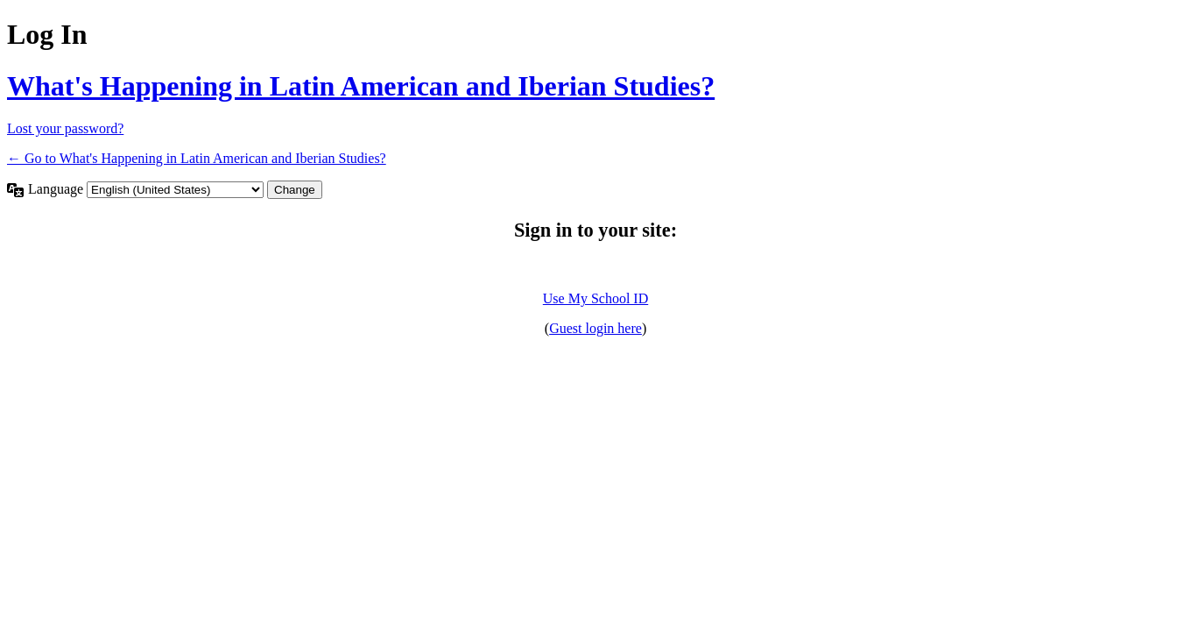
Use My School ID (595, 298)
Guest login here (595, 328)
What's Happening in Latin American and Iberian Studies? (361, 86)
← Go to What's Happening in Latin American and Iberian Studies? (196, 158)
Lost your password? (65, 128)
